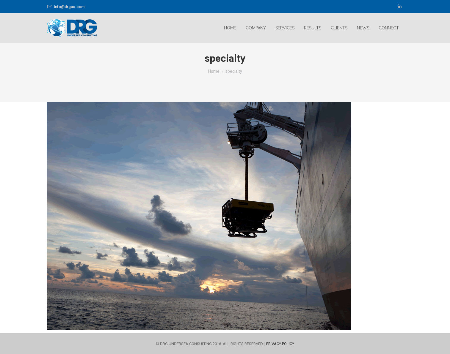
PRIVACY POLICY (280, 344)
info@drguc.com (65, 7)
